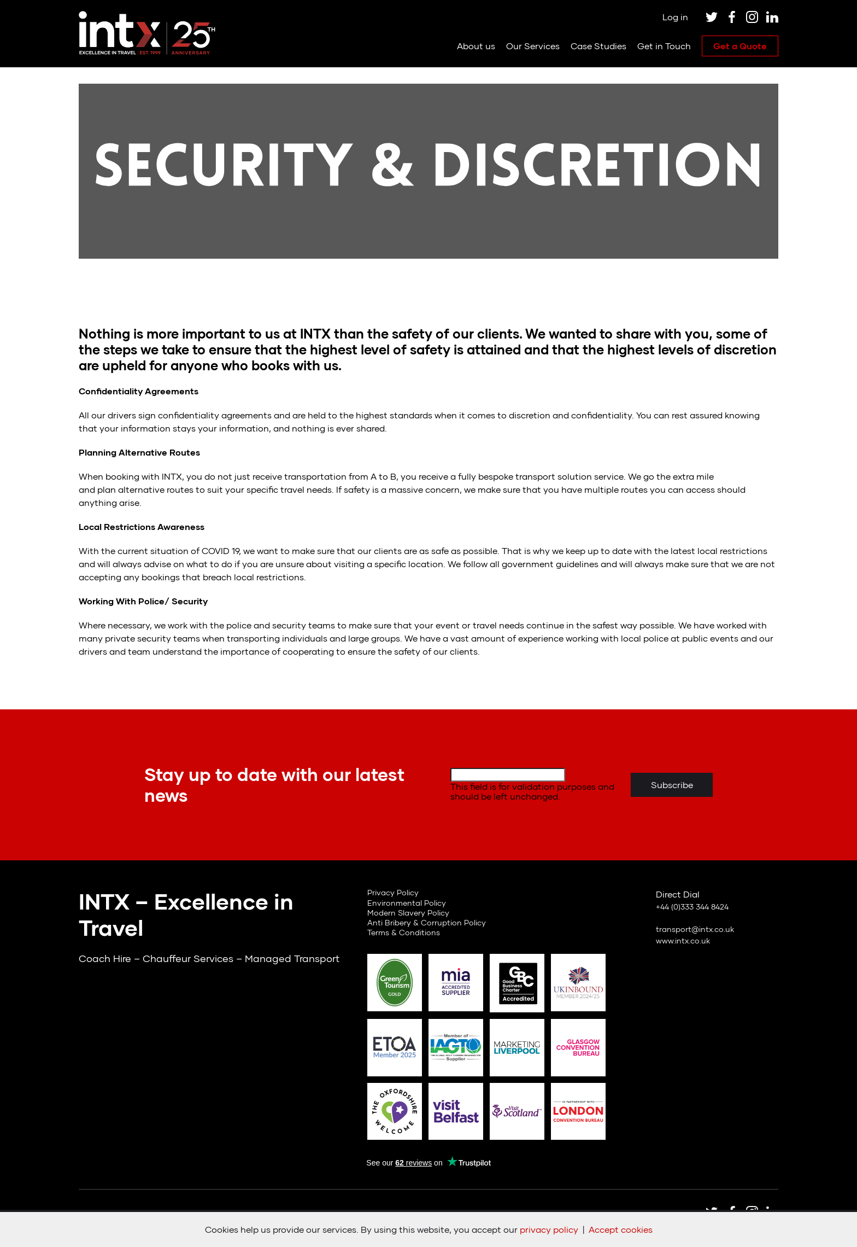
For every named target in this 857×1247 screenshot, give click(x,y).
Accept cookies (621, 1229)
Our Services (533, 45)
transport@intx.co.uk (695, 929)
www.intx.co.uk (683, 940)
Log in (675, 16)
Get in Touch (664, 45)
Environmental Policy (406, 902)
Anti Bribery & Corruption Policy (426, 922)
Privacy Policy (393, 892)
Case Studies (598, 45)
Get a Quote (740, 45)
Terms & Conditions (403, 932)
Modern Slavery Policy (408, 912)
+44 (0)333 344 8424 (692, 906)
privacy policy (549, 1229)
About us (476, 45)
